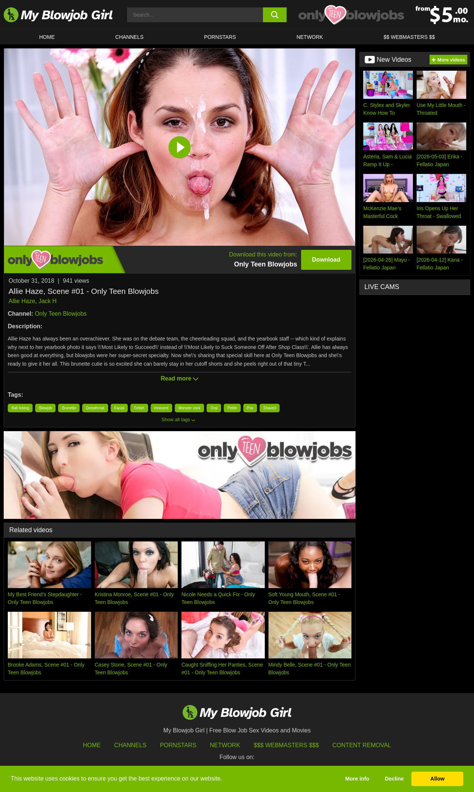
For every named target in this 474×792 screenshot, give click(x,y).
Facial (119, 408)
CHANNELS (129, 37)
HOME (47, 37)
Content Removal (362, 745)
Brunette (69, 408)
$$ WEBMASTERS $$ (409, 37)
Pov (250, 408)
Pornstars (178, 745)
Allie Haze (22, 301)
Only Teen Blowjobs (61, 314)
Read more (179, 378)
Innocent (161, 408)
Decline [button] (394, 779)
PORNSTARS (220, 37)
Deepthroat (95, 408)
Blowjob (45, 408)
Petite (232, 408)
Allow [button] (437, 779)
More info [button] (357, 779)
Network (310, 37)
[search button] (275, 14)
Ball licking (20, 408)
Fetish (139, 408)
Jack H (48, 301)
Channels (130, 745)
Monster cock (189, 408)
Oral (213, 408)
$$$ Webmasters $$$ (286, 745)
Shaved (269, 408)
